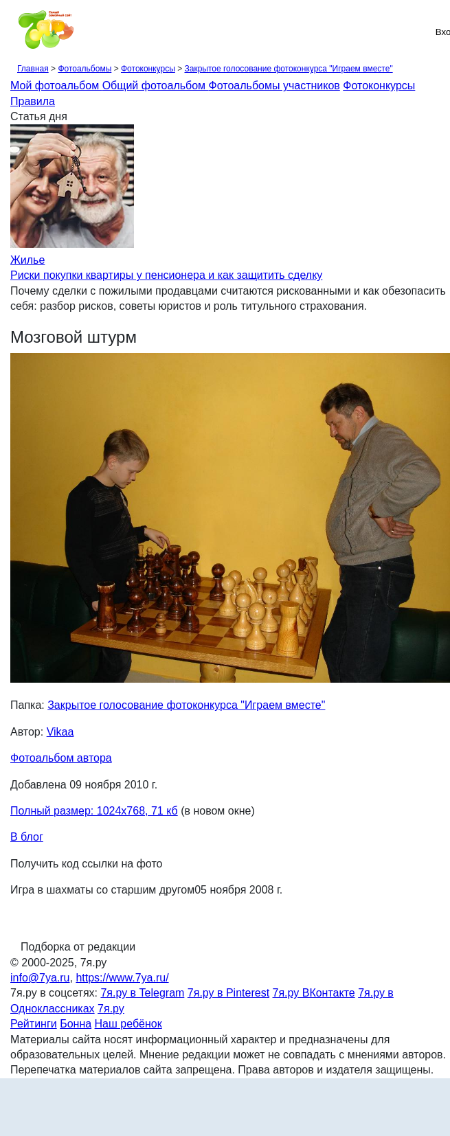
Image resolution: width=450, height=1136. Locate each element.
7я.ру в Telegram (142, 993)
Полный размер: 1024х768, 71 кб (94, 811)
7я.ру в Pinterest (228, 993)
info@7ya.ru (40, 978)
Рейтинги (33, 1024)
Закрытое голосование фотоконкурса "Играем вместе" (288, 68)
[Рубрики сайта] (14, 31)
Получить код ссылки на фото (86, 864)
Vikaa (60, 732)
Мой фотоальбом (56, 85)
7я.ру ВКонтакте (314, 993)
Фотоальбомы (84, 68)
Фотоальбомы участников (274, 85)
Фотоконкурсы (148, 68)
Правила (32, 101)
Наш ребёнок (128, 1024)
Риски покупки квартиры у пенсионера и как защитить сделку (166, 275)
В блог (26, 837)
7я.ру (111, 1008)
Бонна (75, 1024)
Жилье (27, 260)
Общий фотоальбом (155, 85)
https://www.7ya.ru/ (122, 978)
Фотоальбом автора (61, 758)
